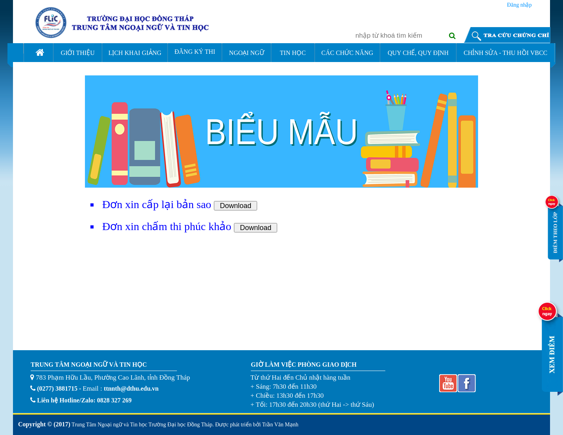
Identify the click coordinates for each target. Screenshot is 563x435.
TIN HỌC (293, 52)
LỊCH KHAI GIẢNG (135, 52)
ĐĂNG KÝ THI (195, 51)
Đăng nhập (519, 4)
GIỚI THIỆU (78, 52)
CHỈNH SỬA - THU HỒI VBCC (505, 52)
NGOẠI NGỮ (246, 52)
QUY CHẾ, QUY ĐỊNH (418, 52)
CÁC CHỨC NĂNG (347, 52)
